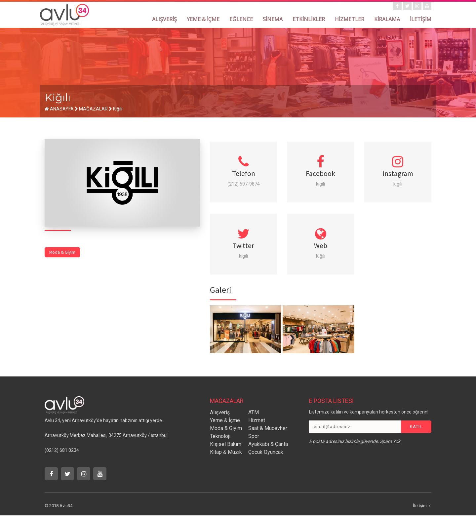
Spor (253, 444)
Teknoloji (220, 444)
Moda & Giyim (62, 250)
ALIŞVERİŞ (164, 19)
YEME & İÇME (203, 19)
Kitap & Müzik (226, 460)
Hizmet (256, 428)
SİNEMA (273, 19)
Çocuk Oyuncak (265, 460)
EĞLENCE (241, 19)
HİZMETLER (349, 19)
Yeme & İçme (225, 428)
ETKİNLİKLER (309, 19)
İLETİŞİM (420, 19)
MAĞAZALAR (93, 108)
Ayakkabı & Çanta (268, 452)
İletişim (420, 513)
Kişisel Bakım (225, 452)
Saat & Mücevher (267, 436)
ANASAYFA (59, 108)
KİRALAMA (387, 19)
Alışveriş (220, 420)
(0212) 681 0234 (62, 457)
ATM (253, 420)
